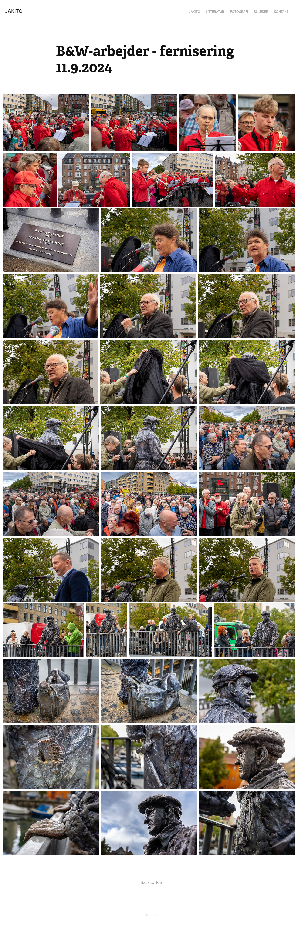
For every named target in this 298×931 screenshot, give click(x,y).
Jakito (14, 11)
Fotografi (239, 11)
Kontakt (281, 11)
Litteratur (215, 11)
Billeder (261, 11)
